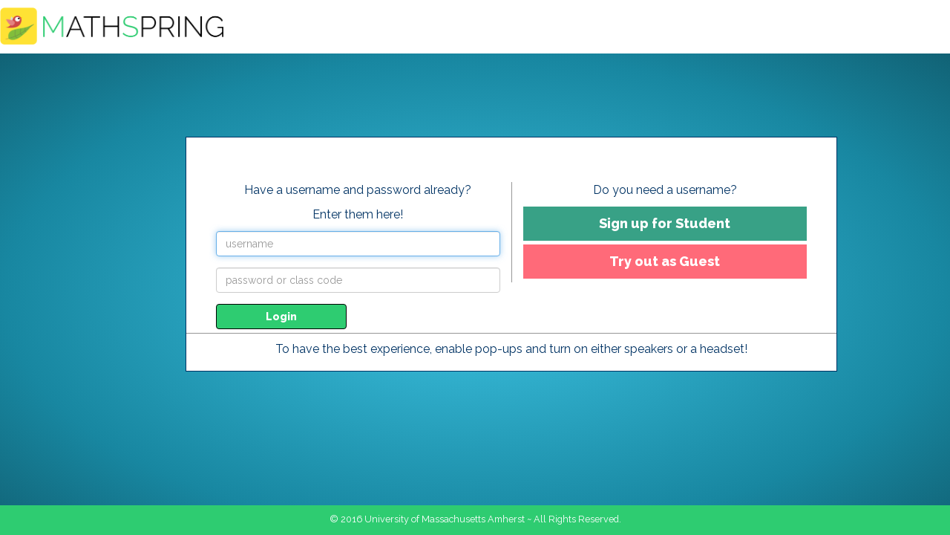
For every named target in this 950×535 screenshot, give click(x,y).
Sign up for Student (664, 223)
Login (281, 316)
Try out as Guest (664, 261)
